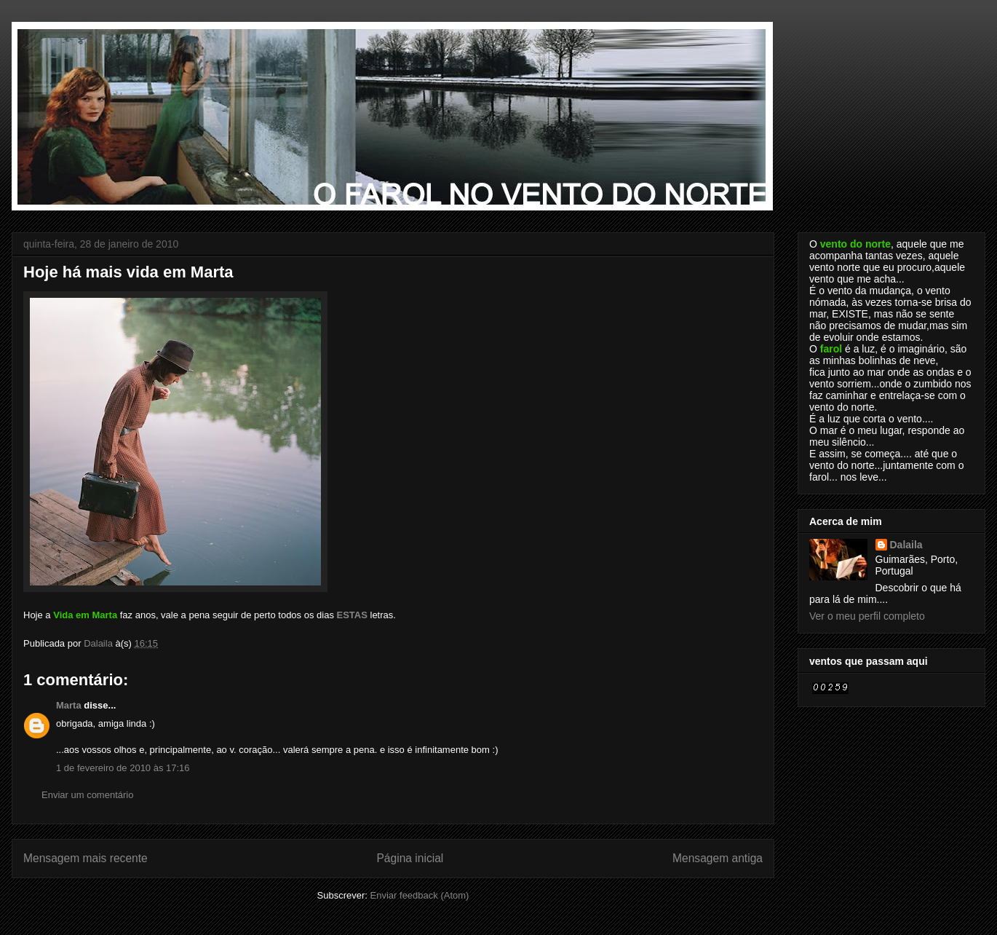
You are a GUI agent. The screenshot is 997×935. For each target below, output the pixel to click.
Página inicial (409, 858)
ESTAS (352, 614)
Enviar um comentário (87, 794)
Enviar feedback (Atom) (419, 895)
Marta (69, 705)
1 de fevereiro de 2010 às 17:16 (123, 767)
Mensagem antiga (717, 858)
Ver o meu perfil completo (867, 616)
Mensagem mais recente (85, 858)
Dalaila (906, 545)
